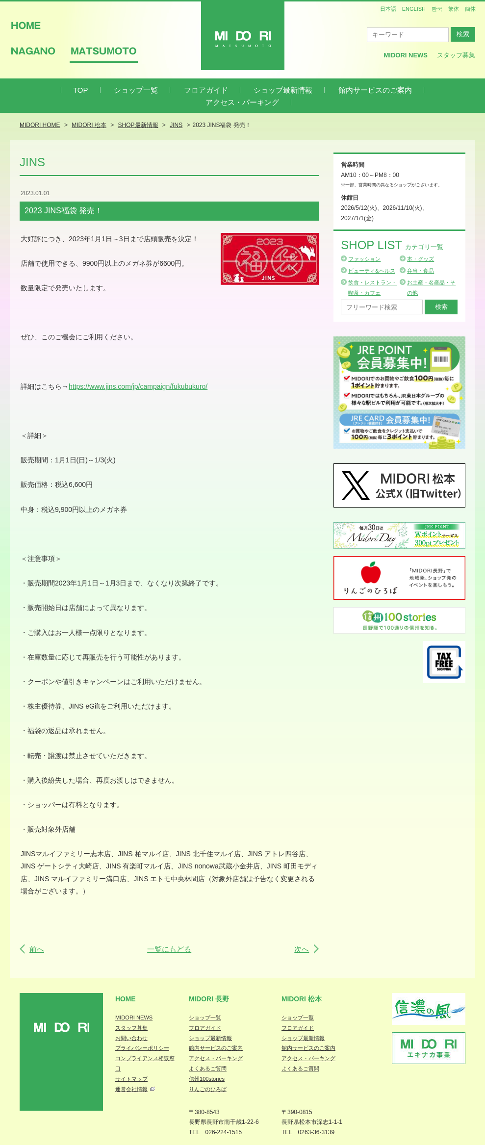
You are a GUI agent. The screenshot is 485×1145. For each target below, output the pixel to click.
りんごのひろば (208, 1089)
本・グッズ (420, 259)
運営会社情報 (131, 1089)
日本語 (388, 9)
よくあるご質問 (208, 1068)
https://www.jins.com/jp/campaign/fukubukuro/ (138, 386)
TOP (80, 90)
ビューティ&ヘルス (371, 271)
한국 (437, 9)
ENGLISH (414, 9)
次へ (301, 949)
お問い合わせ (131, 1038)
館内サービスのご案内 (375, 90)
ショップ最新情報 (283, 90)
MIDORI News (405, 55)
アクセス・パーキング (242, 102)
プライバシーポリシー (142, 1048)
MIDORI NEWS (134, 1017)
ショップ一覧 (136, 90)
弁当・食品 (420, 271)
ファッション (364, 259)
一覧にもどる (169, 949)
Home (125, 999)
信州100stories (207, 1079)
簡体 (470, 9)
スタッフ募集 (456, 55)
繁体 (453, 9)
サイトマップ (131, 1079)
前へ (36, 949)
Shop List (392, 245)
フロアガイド (206, 90)
